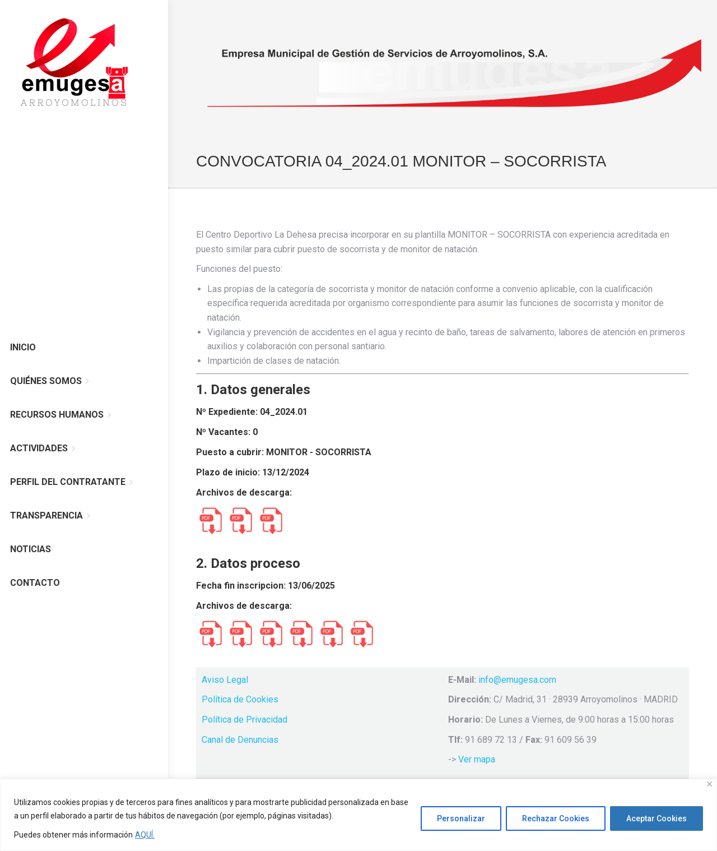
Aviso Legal (225, 679)
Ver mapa (476, 759)
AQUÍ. (145, 834)
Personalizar (461, 818)
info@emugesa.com (517, 679)
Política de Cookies (240, 699)
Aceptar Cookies (656, 818)
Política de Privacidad (244, 719)
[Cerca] (709, 784)
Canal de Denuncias (240, 739)
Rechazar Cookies (555, 818)
